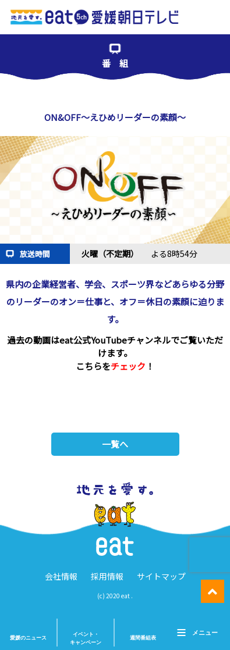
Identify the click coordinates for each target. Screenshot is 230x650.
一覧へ (115, 444)
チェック (128, 366)
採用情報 (107, 576)
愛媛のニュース (28, 638)
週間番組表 (143, 638)
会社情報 (61, 576)
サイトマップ (161, 576)
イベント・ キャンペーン (85, 638)
